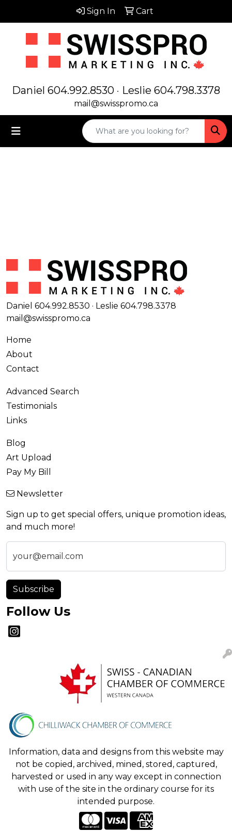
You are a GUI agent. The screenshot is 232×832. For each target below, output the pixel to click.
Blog (16, 443)
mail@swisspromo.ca (116, 103)
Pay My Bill (28, 472)
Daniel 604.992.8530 (63, 90)
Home (19, 340)
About (19, 354)
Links (16, 420)
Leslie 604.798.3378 (171, 90)
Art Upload (29, 457)
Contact (22, 369)
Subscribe (33, 589)
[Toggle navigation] (16, 131)
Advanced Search (42, 391)
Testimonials (31, 406)
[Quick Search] (143, 131)
